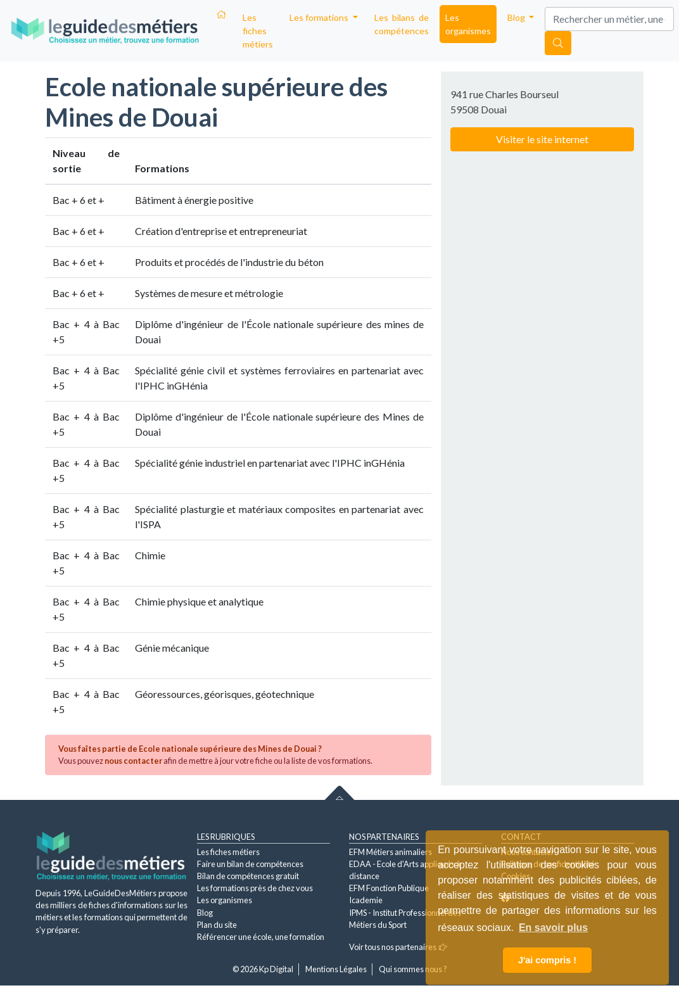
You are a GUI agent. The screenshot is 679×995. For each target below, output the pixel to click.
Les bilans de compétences (401, 24)
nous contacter (133, 761)
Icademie (366, 900)
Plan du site (217, 925)
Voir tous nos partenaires (398, 947)
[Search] (609, 19)
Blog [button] (517, 17)
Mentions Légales (336, 969)
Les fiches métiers (258, 30)
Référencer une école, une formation (260, 937)
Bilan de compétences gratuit (248, 876)
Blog (205, 913)
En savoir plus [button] (553, 927)
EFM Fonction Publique (389, 888)
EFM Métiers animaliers (390, 852)
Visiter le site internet (542, 139)
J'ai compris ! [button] (547, 960)
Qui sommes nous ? (413, 969)
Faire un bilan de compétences (250, 864)
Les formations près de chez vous (255, 888)
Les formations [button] (319, 17)
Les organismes (468, 24)
